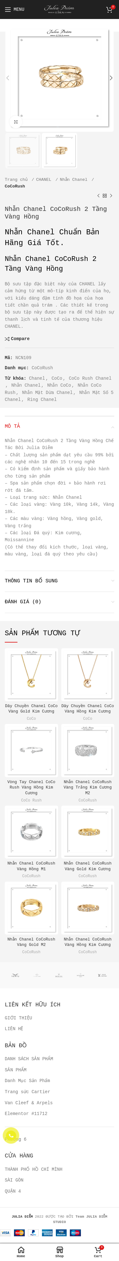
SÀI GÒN (14, 1173)
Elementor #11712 (26, 1106)
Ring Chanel (41, 399)
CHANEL (45, 179)
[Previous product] (98, 196)
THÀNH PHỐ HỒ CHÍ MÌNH (33, 1162)
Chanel (37, 378)
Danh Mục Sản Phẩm (27, 1073)
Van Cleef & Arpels (29, 1095)
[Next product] (111, 196)
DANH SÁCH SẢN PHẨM (29, 1052)
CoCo (56, 378)
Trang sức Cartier (27, 1084)
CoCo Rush (31, 793)
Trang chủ (17, 179)
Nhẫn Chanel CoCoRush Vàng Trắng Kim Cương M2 (88, 780)
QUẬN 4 (13, 1184)
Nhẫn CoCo (59, 385)
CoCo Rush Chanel (90, 378)
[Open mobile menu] (15, 9)
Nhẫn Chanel (75, 179)
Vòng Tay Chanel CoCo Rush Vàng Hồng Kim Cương (31, 780)
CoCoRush (15, 186)
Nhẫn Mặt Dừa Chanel (47, 392)
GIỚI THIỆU (18, 1010)
